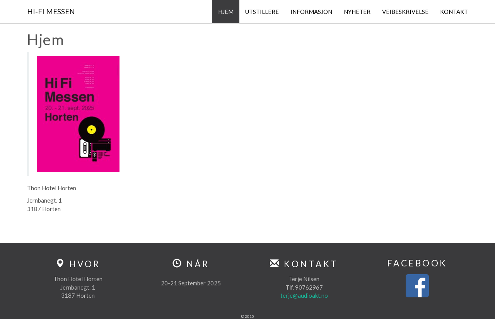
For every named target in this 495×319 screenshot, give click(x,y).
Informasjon (311, 11)
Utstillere (262, 11)
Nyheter (357, 11)
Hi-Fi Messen (51, 11)
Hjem (226, 11)
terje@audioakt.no (304, 295)
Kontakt (454, 11)
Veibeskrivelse (405, 11)
